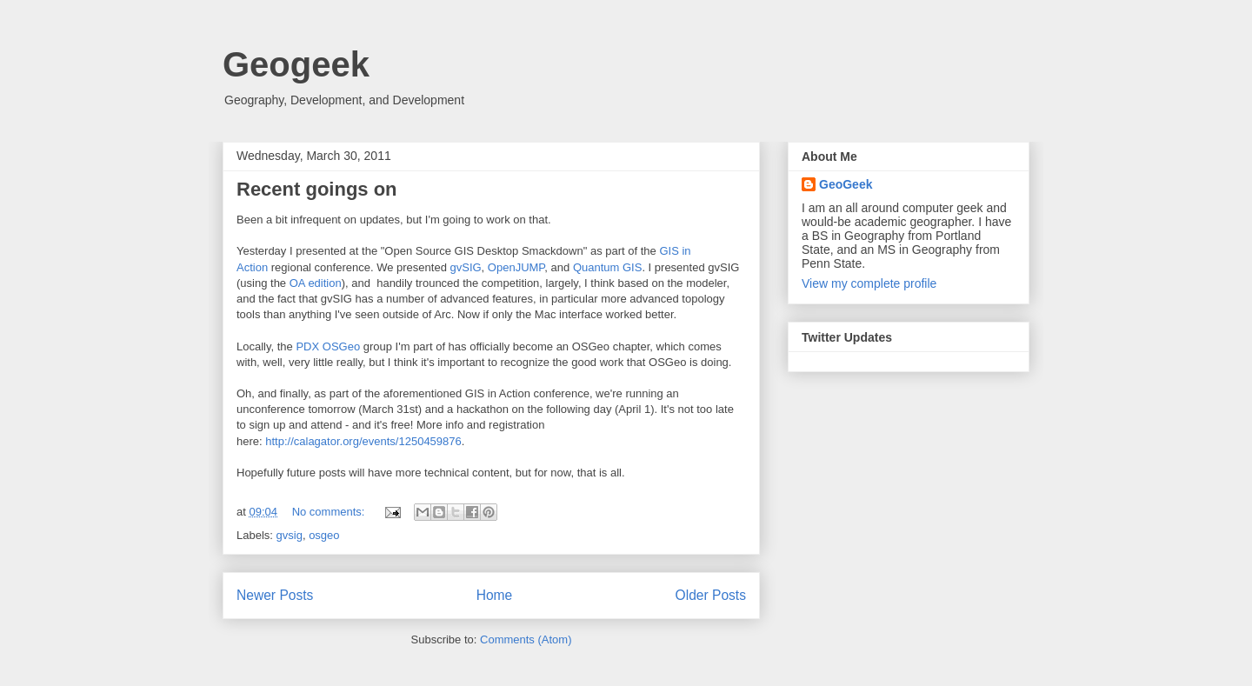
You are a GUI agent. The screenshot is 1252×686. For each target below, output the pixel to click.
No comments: (330, 511)
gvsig (289, 535)
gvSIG (465, 267)
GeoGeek (845, 184)
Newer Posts (274, 595)
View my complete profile (869, 283)
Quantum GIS (607, 267)
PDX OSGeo (328, 346)
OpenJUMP (516, 267)
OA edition (316, 283)
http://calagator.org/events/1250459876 (363, 441)
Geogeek (296, 64)
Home (494, 595)
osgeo (324, 535)
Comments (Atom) (525, 639)
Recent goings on (316, 189)
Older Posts (711, 595)
